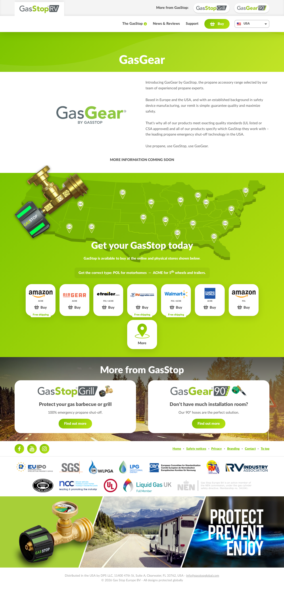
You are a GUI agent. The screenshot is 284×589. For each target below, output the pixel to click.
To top (265, 448)
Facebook (19, 448)
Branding (233, 448)
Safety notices (196, 448)
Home (177, 448)
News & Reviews (166, 23)
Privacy (216, 448)
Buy (221, 24)
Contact (250, 448)
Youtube (32, 448)
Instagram (44, 448)
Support (192, 23)
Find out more (75, 423)
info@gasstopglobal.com (202, 575)
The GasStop (132, 23)
